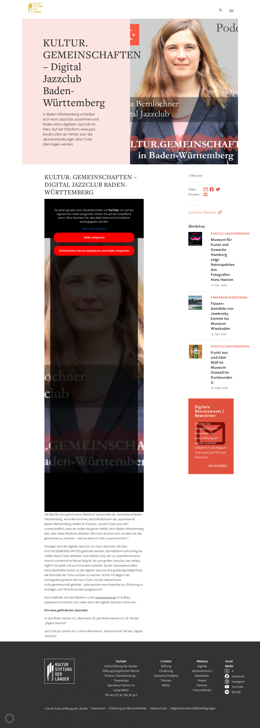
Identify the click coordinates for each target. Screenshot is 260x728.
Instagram (238, 681)
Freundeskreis (202, 690)
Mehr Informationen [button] (94, 229)
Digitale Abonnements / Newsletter (202, 671)
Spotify (236, 692)
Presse (202, 680)
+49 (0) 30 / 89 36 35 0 (123, 695)
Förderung (166, 671)
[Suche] (220, 10)
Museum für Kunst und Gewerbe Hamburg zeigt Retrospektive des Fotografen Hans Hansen (222, 259)
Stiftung (166, 666)
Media (166, 685)
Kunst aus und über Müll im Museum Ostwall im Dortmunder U (221, 367)
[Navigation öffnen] (231, 10)
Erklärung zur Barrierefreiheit (128, 708)
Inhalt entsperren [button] (94, 237)
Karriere (202, 685)
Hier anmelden (217, 465)
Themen (165, 680)
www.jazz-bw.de (105, 597)
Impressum (98, 708)
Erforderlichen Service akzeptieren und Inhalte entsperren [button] (94, 251)
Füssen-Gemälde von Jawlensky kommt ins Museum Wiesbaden (222, 316)
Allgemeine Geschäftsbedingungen (193, 708)
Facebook (238, 676)
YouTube (237, 687)
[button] (9, 718)
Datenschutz (158, 708)
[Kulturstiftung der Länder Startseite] (35, 7)
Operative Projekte (166, 675)
